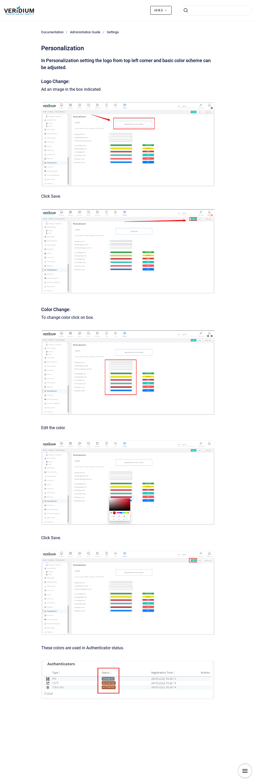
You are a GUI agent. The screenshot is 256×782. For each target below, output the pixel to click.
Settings (113, 32)
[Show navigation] (245, 771)
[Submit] (186, 10)
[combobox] (216, 10)
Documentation (52, 32)
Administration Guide (85, 32)
